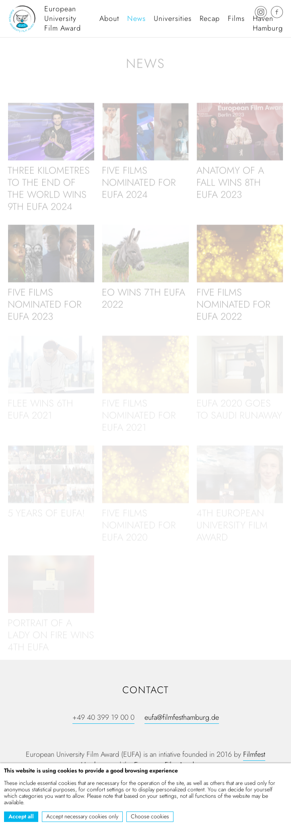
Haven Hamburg (268, 23)
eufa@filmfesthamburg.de (181, 717)
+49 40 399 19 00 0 (103, 717)
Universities (173, 18)
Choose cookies (150, 816)
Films (236, 18)
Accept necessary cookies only (82, 816)
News (136, 18)
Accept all (21, 816)
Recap (210, 18)
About (109, 18)
